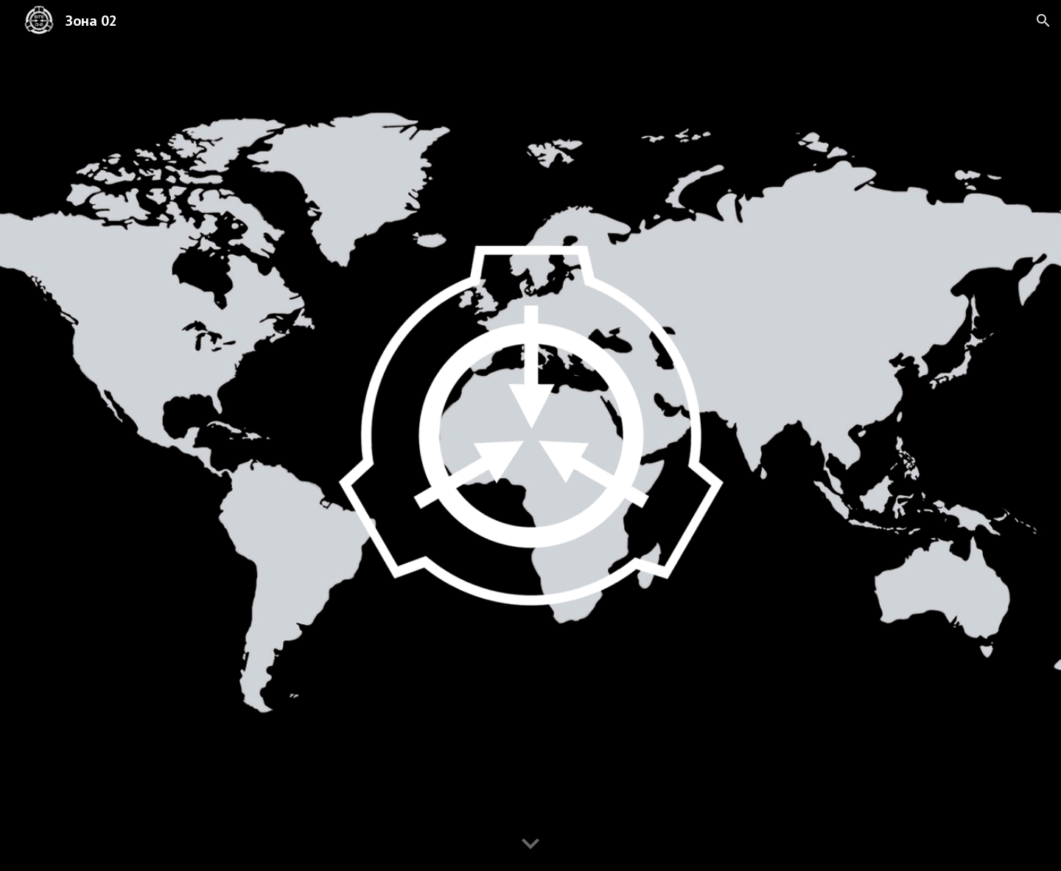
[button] (1043, 20)
